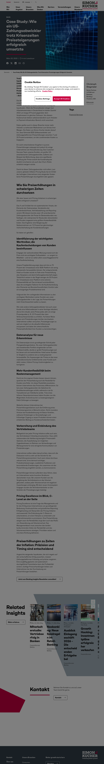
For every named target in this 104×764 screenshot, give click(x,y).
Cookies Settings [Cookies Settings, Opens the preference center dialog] (43, 99)
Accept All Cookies (62, 99)
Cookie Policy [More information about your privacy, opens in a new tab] (47, 91)
